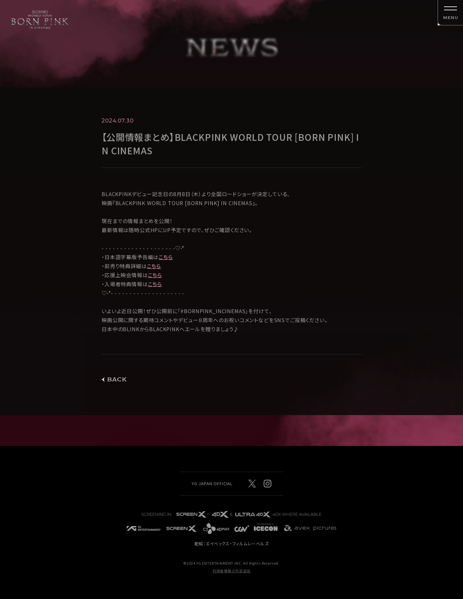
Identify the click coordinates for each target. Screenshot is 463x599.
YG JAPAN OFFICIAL (212, 483)
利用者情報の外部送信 (231, 570)
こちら (166, 258)
